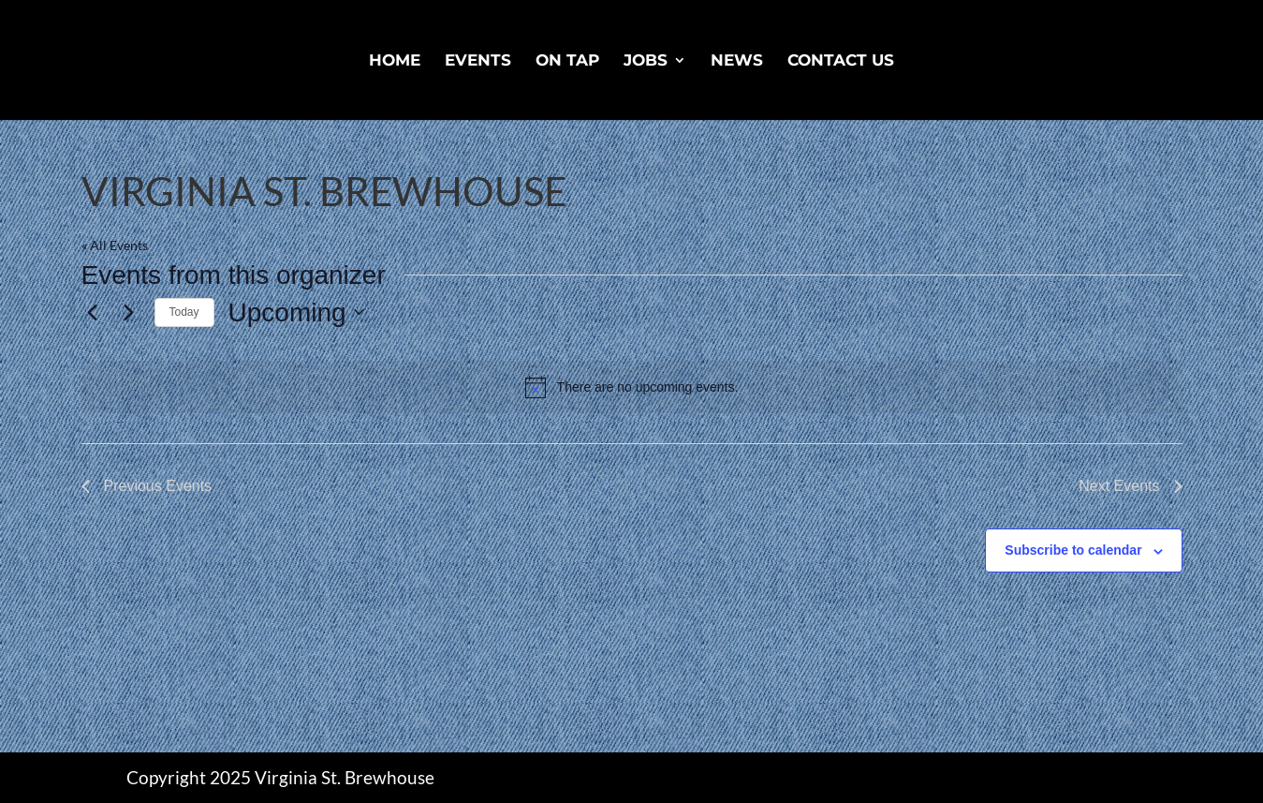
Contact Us (840, 61)
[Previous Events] (92, 312)
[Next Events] (129, 312)
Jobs (646, 61)
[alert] (631, 387)
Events (478, 61)
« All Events (114, 245)
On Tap (567, 61)
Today (184, 312)
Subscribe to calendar (1073, 550)
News (737, 61)
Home (394, 61)
